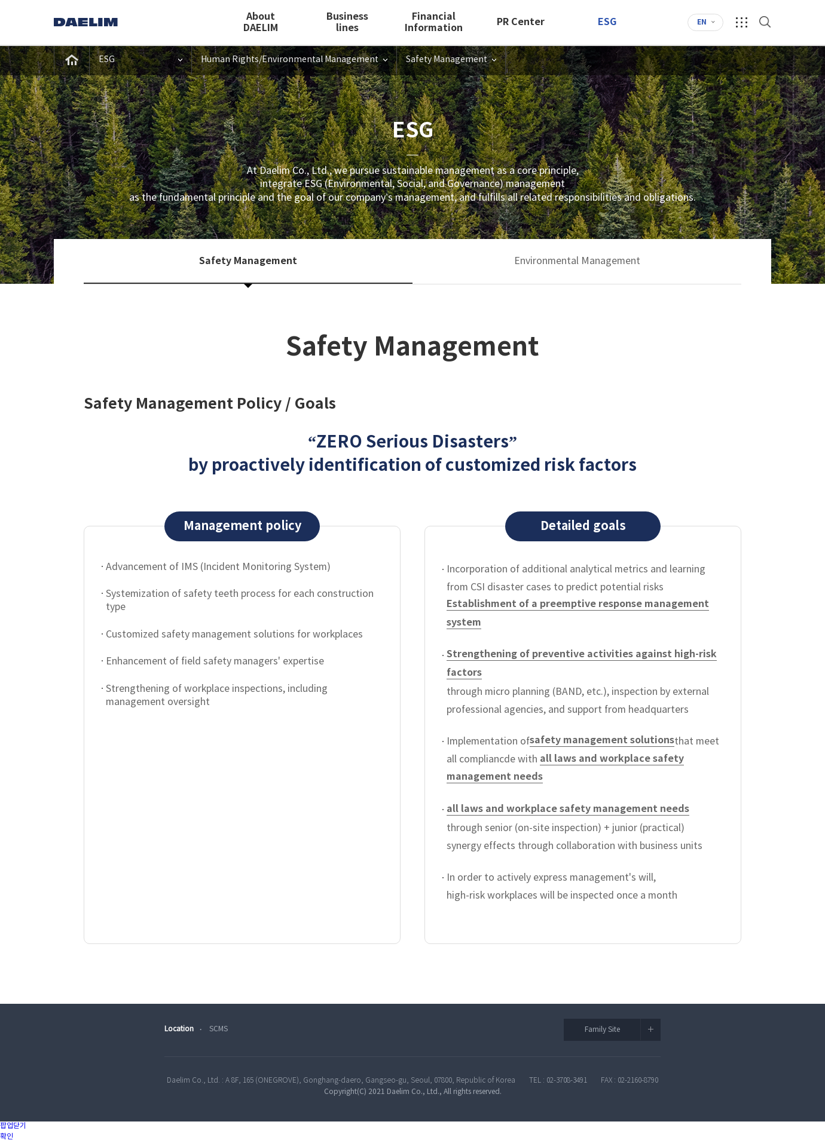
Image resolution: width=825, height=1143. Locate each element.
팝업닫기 (13, 1126)
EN (702, 22)
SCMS (218, 1029)
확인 (6, 1137)
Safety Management (446, 60)
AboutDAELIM (260, 22)
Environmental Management (577, 261)
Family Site (623, 1029)
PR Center (521, 22)
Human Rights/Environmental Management (289, 60)
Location (179, 1029)
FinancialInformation (434, 22)
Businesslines (347, 22)
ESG (607, 22)
